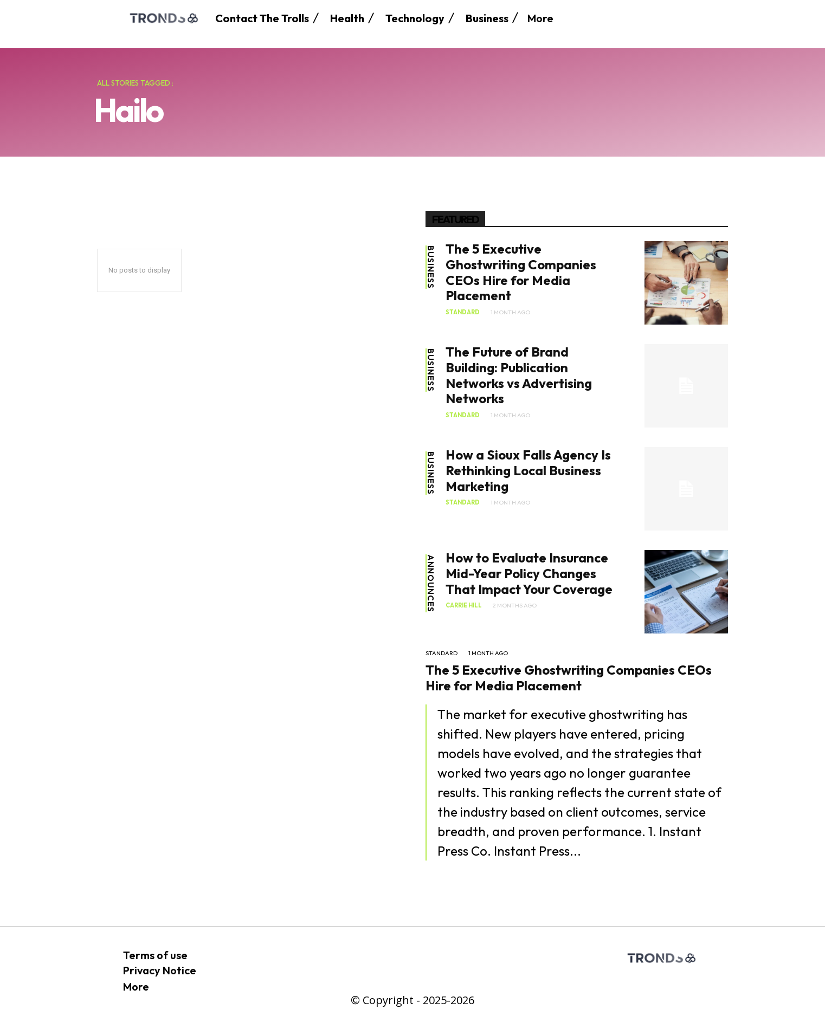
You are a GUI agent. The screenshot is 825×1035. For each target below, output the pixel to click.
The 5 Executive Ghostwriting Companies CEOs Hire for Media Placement (521, 272)
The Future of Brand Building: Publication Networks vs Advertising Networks (519, 375)
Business (431, 267)
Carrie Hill (464, 605)
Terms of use (155, 955)
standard (463, 312)
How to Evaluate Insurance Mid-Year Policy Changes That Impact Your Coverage (529, 573)
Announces (431, 583)
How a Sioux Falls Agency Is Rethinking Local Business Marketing (528, 470)
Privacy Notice (159, 970)
